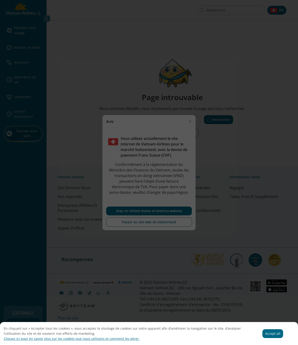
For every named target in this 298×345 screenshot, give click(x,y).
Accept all (272, 333)
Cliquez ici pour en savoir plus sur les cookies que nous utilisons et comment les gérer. (72, 338)
